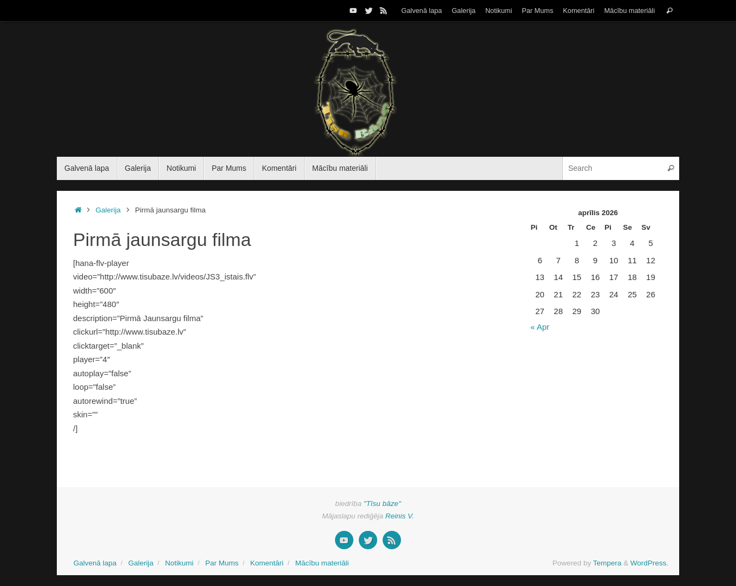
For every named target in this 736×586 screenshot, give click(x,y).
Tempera (607, 563)
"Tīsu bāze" (382, 504)
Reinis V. (399, 516)
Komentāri (578, 10)
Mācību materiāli (629, 10)
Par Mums (537, 10)
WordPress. (649, 563)
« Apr (539, 326)
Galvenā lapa (422, 10)
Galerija (464, 10)
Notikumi (498, 10)
